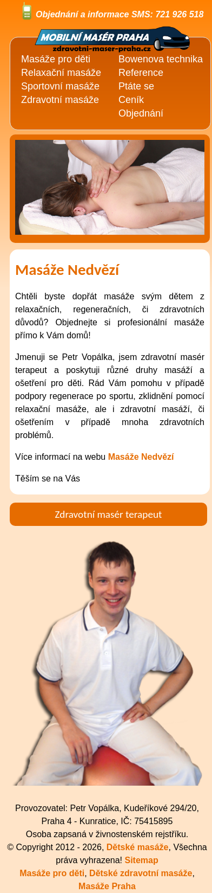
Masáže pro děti (51, 873)
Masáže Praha (107, 886)
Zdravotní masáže (60, 99)
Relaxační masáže (61, 72)
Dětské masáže (138, 847)
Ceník (131, 99)
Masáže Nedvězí (141, 456)
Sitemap (141, 860)
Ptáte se (136, 86)
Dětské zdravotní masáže (140, 873)
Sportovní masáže (60, 86)
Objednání (140, 113)
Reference (140, 72)
